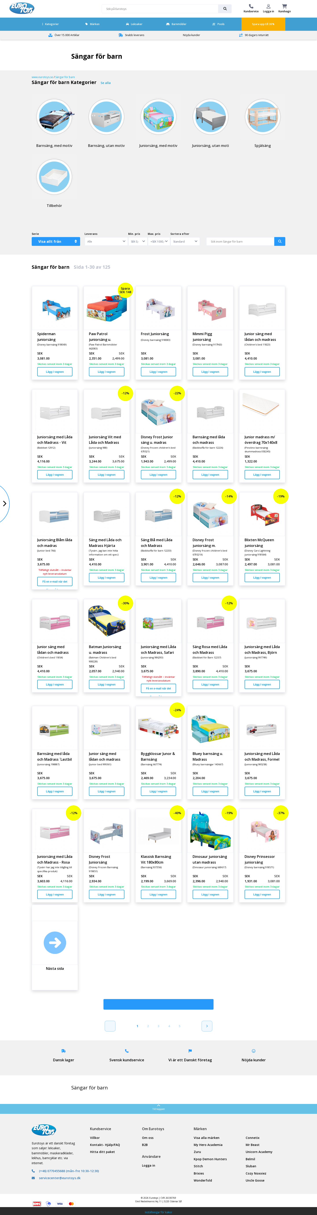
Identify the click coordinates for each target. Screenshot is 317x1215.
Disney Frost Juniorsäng (99, 859)
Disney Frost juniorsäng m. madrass (204, 542)
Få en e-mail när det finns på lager (54, 583)
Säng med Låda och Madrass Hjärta (105, 542)
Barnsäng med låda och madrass (209, 440)
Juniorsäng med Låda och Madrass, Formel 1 (262, 756)
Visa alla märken (206, 1138)
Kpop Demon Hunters (210, 1159)
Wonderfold (203, 1180)
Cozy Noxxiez (256, 1173)
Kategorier (50, 24)
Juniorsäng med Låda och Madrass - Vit (54, 440)
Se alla (106, 83)
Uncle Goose (255, 1180)
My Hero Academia (208, 1145)
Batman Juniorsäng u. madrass (105, 649)
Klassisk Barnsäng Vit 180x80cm (156, 859)
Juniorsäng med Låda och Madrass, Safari (158, 649)
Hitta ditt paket (102, 1152)
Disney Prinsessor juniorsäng (260, 859)
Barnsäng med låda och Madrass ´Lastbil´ (54, 756)
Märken (92, 24)
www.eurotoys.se (42, 77)
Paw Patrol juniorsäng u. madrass (100, 336)
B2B (145, 1145)
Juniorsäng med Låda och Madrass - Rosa (54, 859)
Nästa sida (55, 968)
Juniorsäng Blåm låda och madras (54, 542)
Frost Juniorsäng (155, 333)
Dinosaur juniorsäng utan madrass (210, 859)
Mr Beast (253, 1145)
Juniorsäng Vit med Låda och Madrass (105, 440)
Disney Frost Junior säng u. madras (157, 440)
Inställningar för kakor (158, 1212)
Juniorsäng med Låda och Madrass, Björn (262, 649)
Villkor (95, 1138)
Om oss (147, 1138)
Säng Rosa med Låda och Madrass (210, 649)
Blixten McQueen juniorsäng (259, 542)
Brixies (199, 1173)
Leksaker (134, 24)
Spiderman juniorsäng (46, 336)
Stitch (198, 1166)
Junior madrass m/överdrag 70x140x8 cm (261, 440)
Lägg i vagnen (55, 371)
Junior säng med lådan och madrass (260, 336)
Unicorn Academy (259, 1152)
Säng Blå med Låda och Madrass (156, 542)
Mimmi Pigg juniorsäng (202, 336)
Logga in (148, 1165)
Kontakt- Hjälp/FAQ (105, 1145)
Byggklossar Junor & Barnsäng (158, 756)
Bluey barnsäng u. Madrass (208, 756)
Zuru (197, 1152)
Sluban (251, 1166)
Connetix (253, 1138)
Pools (218, 24)
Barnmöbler (176, 24)
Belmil (250, 1159)
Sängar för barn (65, 77)
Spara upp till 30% (263, 24)
